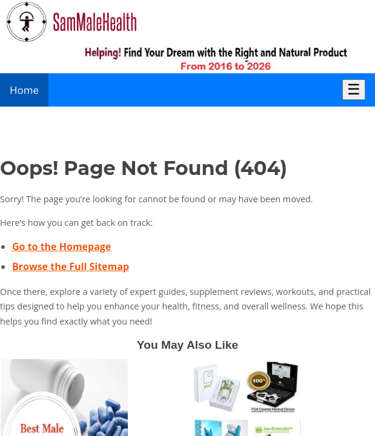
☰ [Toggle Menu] (353, 89)
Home (24, 90)
